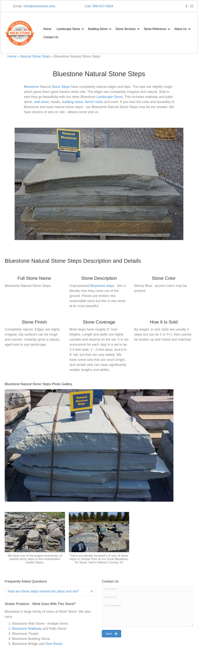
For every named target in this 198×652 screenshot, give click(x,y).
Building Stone (97, 29)
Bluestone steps (102, 286)
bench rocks (94, 102)
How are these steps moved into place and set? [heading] (43, 591)
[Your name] (147, 589)
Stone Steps (61, 87)
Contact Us (51, 37)
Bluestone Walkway (26, 628)
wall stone (41, 102)
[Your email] (147, 597)
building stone (72, 102)
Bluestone (31, 87)
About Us (180, 29)
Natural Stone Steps (35, 56)
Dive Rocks (53, 644)
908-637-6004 (102, 6)
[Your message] (147, 614)
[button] (82, 29)
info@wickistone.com (39, 6)
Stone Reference (155, 29)
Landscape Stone (68, 29)
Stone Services (126, 29)
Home (47, 29)
